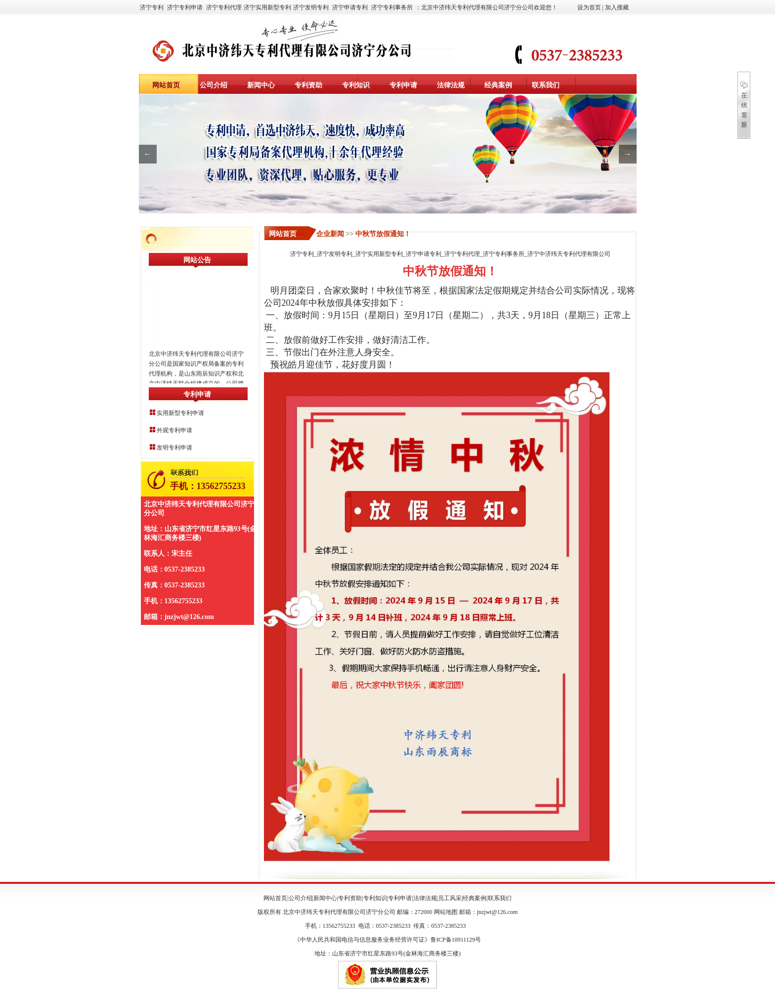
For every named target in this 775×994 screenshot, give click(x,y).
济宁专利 (152, 7)
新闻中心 (261, 85)
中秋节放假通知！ (383, 234)
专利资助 (308, 85)
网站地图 (446, 912)
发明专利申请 (174, 447)
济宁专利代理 (224, 7)
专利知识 (356, 85)
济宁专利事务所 (392, 7)
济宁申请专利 (350, 7)
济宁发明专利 (311, 7)
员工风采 (450, 898)
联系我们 (546, 85)
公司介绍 (213, 85)
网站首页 (166, 85)
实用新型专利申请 (180, 413)
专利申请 (403, 85)
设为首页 (589, 7)
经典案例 (498, 85)
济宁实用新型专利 (267, 7)
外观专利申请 (174, 430)
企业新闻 (330, 234)
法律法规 (451, 85)
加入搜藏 (617, 7)
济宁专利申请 (185, 7)
